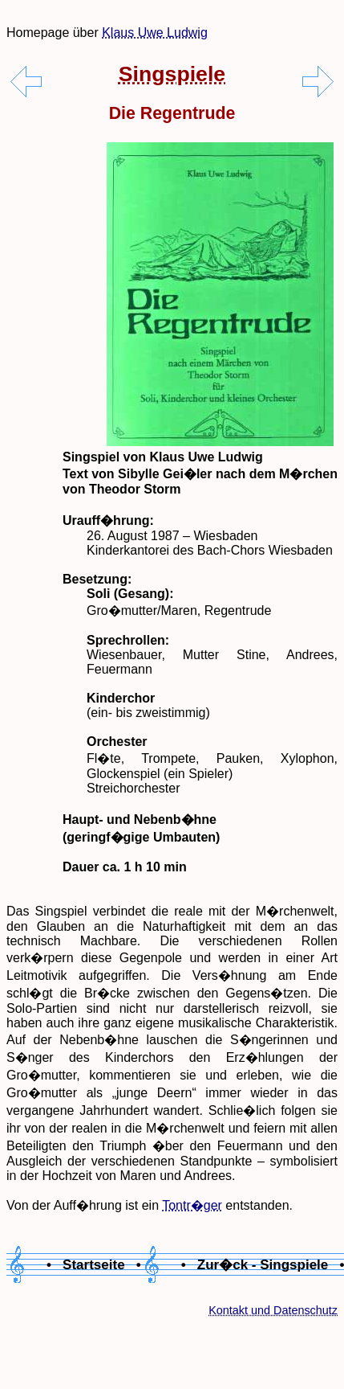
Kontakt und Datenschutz (273, 1310)
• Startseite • (94, 1264)
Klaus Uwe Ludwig (155, 32)
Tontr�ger (192, 1205)
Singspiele (172, 74)
